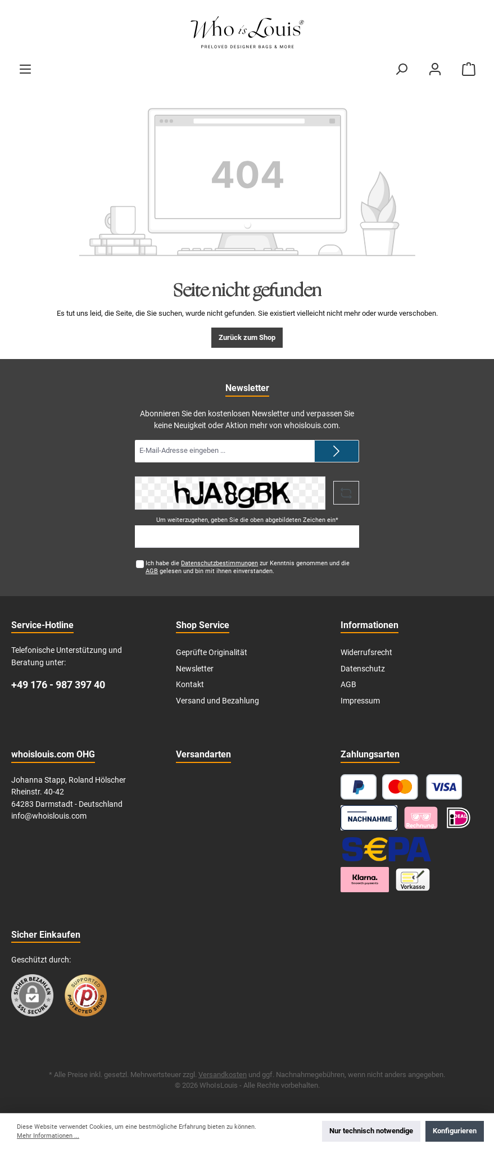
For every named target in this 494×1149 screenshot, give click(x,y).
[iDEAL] (459, 817)
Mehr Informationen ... (48, 1135)
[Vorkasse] (413, 879)
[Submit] (336, 451)
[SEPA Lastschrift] (387, 848)
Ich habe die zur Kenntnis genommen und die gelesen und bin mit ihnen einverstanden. (248, 567)
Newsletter (195, 669)
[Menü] (25, 69)
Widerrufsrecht (366, 652)
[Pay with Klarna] (421, 817)
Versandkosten (222, 1074)
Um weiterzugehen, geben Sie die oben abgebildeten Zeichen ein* (247, 520)
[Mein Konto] (435, 69)
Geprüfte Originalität (211, 652)
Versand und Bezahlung (217, 701)
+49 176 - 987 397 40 (58, 685)
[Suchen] (401, 69)
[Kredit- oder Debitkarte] (422, 787)
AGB (152, 571)
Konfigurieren (455, 1131)
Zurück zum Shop (247, 337)
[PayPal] (359, 787)
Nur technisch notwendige (371, 1131)
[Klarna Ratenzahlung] (365, 879)
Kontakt (190, 684)
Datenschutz (363, 669)
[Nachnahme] (369, 817)
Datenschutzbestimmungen (219, 563)
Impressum (360, 701)
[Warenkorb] (469, 69)
